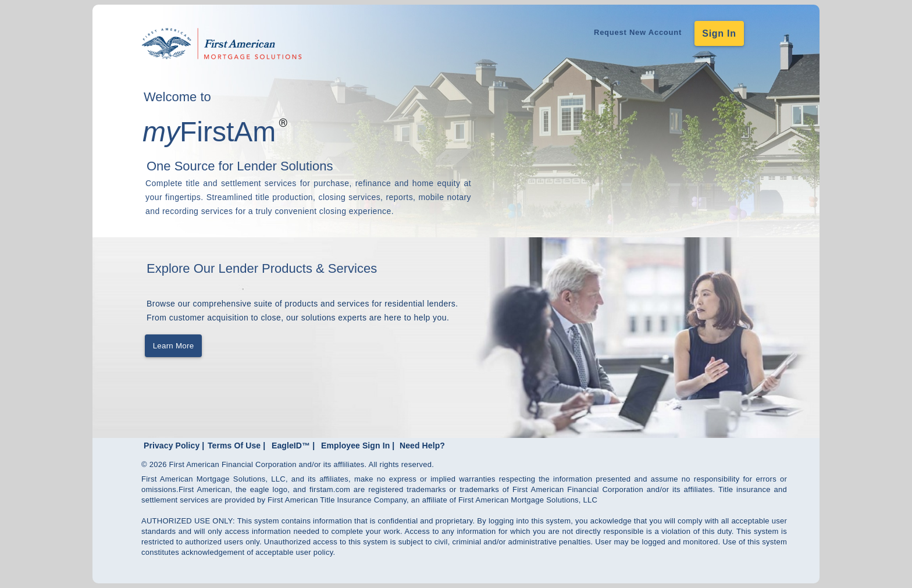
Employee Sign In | (357, 445)
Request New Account (638, 32)
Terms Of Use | (236, 445)
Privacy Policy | (174, 445)
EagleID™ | (293, 445)
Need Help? (422, 445)
